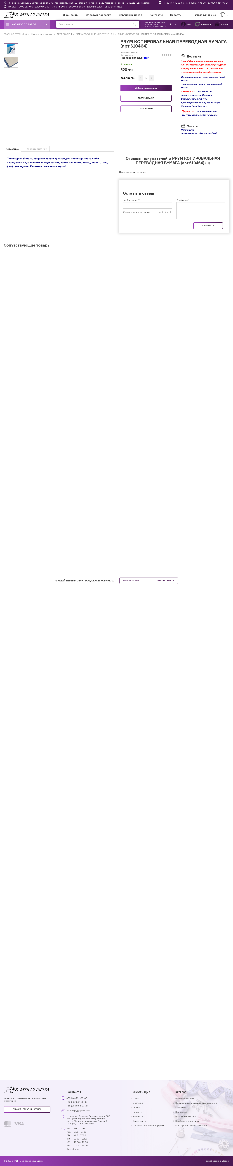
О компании (70, 15)
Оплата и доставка (98, 15)
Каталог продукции (41, 34)
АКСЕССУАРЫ (64, 34)
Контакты (156, 15)
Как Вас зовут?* (131, 200)
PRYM (146, 57)
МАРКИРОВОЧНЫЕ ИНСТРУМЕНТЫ (94, 34)
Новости (175, 15)
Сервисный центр (130, 15)
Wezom (225, 1160)
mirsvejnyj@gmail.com (78, 1110)
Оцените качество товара (136, 212)
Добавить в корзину (146, 88)
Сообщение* (183, 200)
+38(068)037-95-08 (196, 3)
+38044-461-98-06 (174, 3)
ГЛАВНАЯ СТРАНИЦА (15, 34)
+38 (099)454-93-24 (218, 3)
